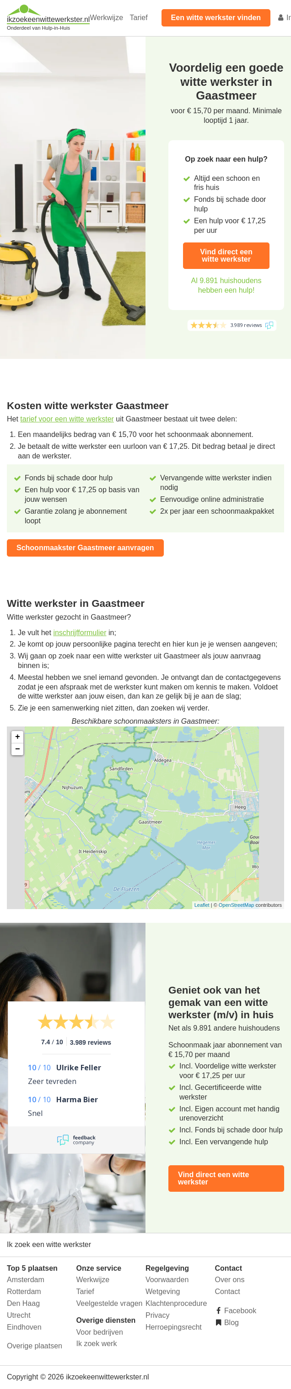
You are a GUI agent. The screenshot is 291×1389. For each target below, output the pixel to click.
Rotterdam (24, 1291)
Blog (230, 1322)
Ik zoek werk (96, 1343)
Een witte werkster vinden (216, 17)
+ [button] (17, 736)
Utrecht (19, 1315)
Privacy (157, 1315)
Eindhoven (24, 1327)
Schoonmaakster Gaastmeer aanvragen (85, 548)
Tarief (138, 17)
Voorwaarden (167, 1280)
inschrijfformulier (79, 633)
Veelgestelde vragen (109, 1303)
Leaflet (202, 905)
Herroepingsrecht (174, 1327)
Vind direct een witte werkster (226, 255)
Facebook (239, 1311)
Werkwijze (106, 17)
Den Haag (23, 1303)
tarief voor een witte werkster (67, 419)
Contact (227, 1291)
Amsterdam (25, 1280)
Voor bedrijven (99, 1332)
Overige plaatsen (34, 1346)
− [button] (17, 749)
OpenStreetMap (236, 905)
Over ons (230, 1280)
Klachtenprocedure (176, 1303)
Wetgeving (163, 1291)
